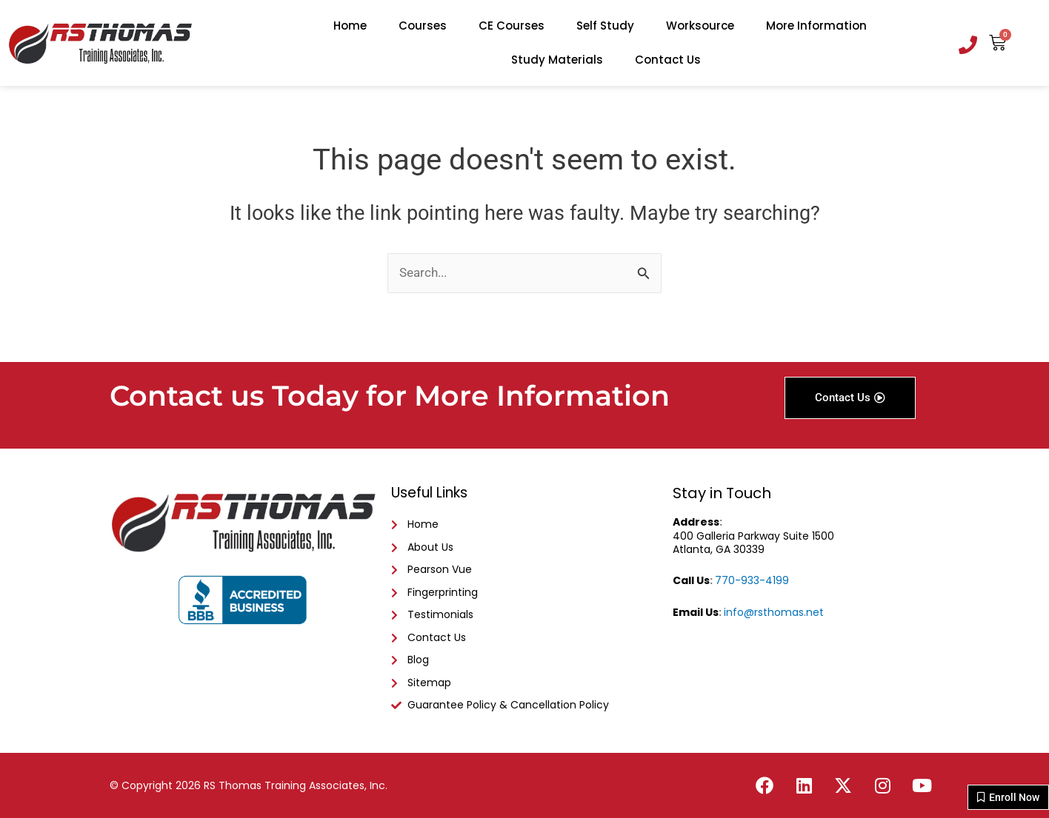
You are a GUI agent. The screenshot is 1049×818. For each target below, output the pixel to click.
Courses (423, 25)
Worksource (700, 25)
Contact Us (668, 59)
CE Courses (512, 25)
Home (350, 25)
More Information (816, 25)
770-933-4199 (752, 566)
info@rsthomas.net (774, 598)
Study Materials (557, 59)
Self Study (605, 25)
